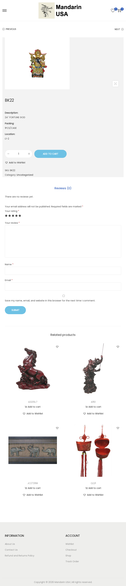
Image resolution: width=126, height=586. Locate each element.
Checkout (71, 549)
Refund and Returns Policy (19, 555)
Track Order (72, 561)
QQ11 (93, 483)
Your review (12, 222)
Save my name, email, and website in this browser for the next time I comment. (50, 300)
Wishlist (70, 543)
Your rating (12, 211)
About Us (10, 543)
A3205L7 (32, 401)
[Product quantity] (18, 154)
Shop (68, 555)
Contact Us (11, 549)
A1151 (93, 401)
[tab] (63, 188)
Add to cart (50, 153)
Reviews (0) (63, 188)
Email (9, 280)
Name (9, 264)
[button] (15, 162)
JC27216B (32, 483)
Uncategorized (25, 174)
